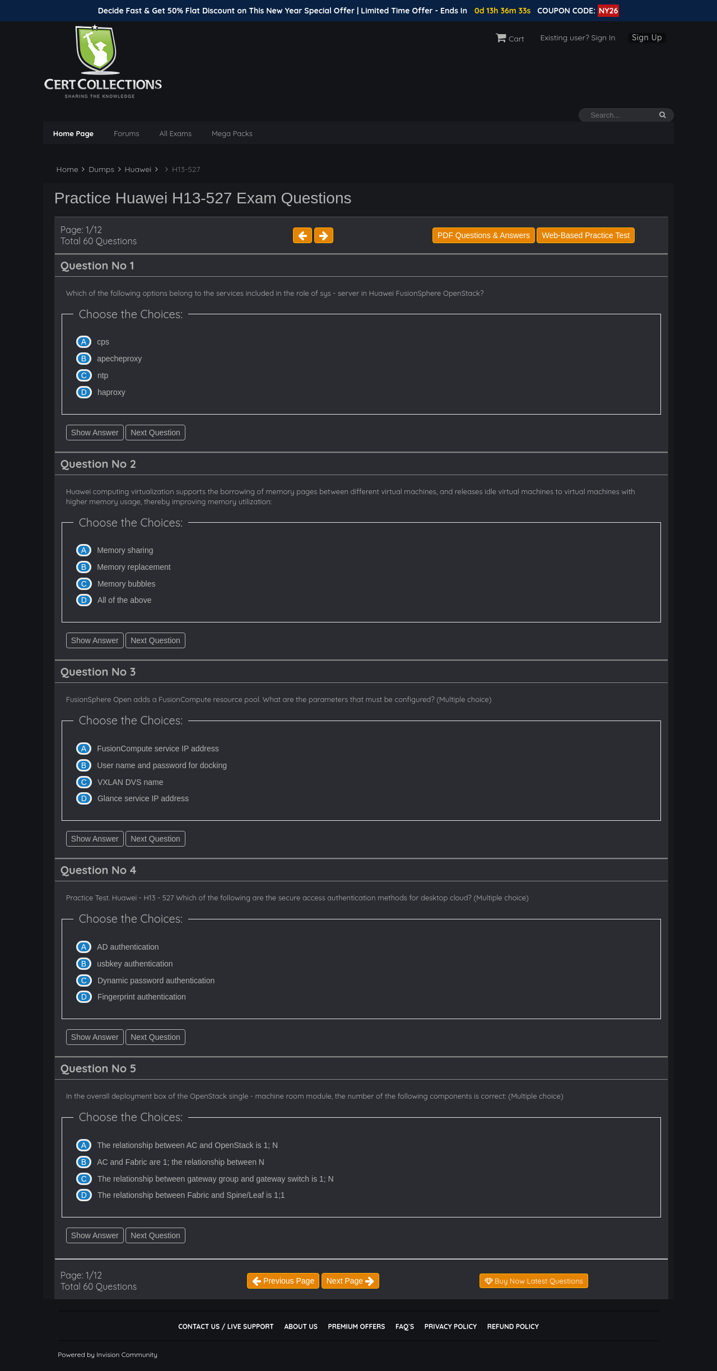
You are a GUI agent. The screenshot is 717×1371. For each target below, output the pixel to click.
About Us (300, 1326)
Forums (126, 133)
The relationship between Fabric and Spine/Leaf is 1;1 (191, 1195)
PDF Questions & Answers (483, 235)
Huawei (135, 169)
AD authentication (128, 946)
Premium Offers (356, 1326)
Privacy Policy (451, 1326)
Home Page (73, 133)
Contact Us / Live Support (226, 1326)
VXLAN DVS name (130, 782)
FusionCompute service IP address (158, 748)
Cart (510, 39)
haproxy (111, 392)
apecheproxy (119, 358)
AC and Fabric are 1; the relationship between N (180, 1162)
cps (103, 341)
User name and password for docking (162, 765)
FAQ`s (404, 1326)
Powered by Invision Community (107, 1354)
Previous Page (283, 1280)
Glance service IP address (143, 798)
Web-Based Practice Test (586, 235)
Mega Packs (232, 133)
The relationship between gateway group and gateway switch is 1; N (215, 1178)
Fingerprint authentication (141, 996)
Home (66, 169)
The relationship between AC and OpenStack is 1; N (187, 1145)
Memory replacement (134, 567)
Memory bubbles (126, 583)
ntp (102, 375)
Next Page (350, 1280)
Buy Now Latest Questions (534, 1280)
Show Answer (95, 432)
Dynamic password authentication (156, 980)
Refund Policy (513, 1326)
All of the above (124, 600)
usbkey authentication (135, 963)
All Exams (176, 133)
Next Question (155, 432)
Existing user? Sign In (577, 37)
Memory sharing (125, 550)
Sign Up (647, 37)
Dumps (98, 169)
